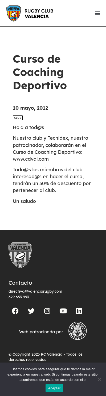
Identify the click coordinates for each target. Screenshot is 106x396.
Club (17, 118)
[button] (97, 13)
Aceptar (54, 388)
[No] (99, 379)
